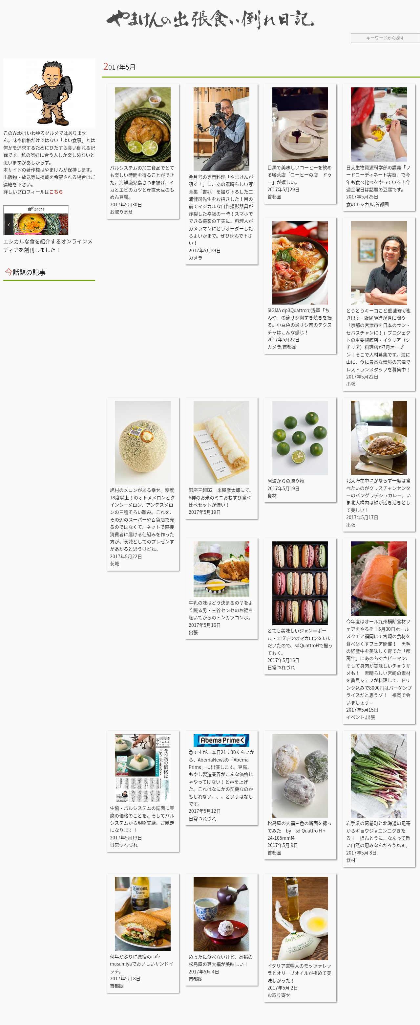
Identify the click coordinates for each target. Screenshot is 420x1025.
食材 (272, 495)
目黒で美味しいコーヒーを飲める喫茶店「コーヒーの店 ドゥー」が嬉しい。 (299, 174)
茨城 (114, 563)
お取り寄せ (121, 211)
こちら (56, 191)
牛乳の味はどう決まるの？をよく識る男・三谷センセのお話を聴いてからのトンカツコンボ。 (221, 610)
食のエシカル (360, 204)
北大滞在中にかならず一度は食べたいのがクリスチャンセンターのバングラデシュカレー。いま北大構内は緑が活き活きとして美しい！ (378, 495)
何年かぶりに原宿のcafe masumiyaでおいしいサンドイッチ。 (141, 963)
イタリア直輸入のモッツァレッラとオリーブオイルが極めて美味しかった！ (299, 973)
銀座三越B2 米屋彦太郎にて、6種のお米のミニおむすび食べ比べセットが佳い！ (221, 497)
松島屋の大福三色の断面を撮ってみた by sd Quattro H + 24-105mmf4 (299, 830)
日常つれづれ (281, 667)
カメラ (195, 257)
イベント (355, 717)
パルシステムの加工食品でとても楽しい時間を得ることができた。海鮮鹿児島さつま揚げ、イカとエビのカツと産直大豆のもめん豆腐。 (142, 182)
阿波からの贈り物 (285, 480)
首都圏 (274, 196)
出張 (350, 383)
